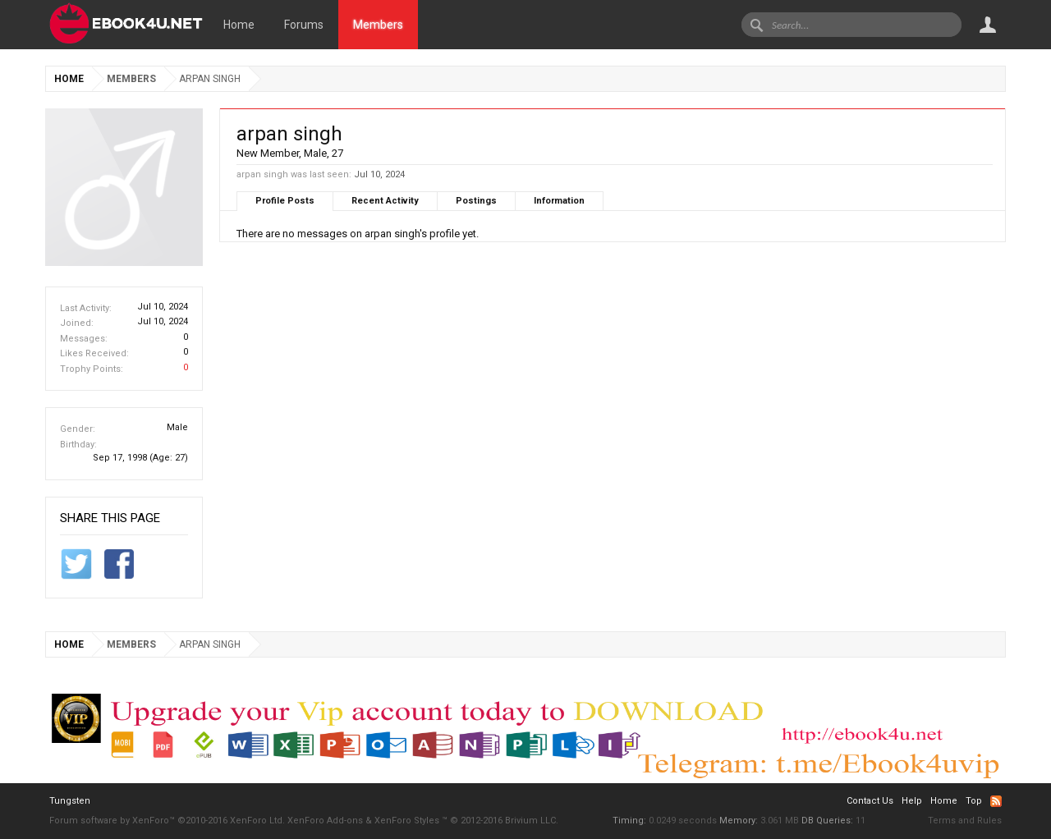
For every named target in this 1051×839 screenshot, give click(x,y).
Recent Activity (385, 200)
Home (239, 24)
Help (912, 800)
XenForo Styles (406, 820)
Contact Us (870, 800)
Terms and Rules (965, 820)
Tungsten (69, 800)
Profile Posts (284, 200)
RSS (996, 801)
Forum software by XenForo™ (167, 820)
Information (559, 200)
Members (378, 24)
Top (974, 800)
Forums (304, 24)
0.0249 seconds (683, 820)
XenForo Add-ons (325, 820)
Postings (476, 200)
